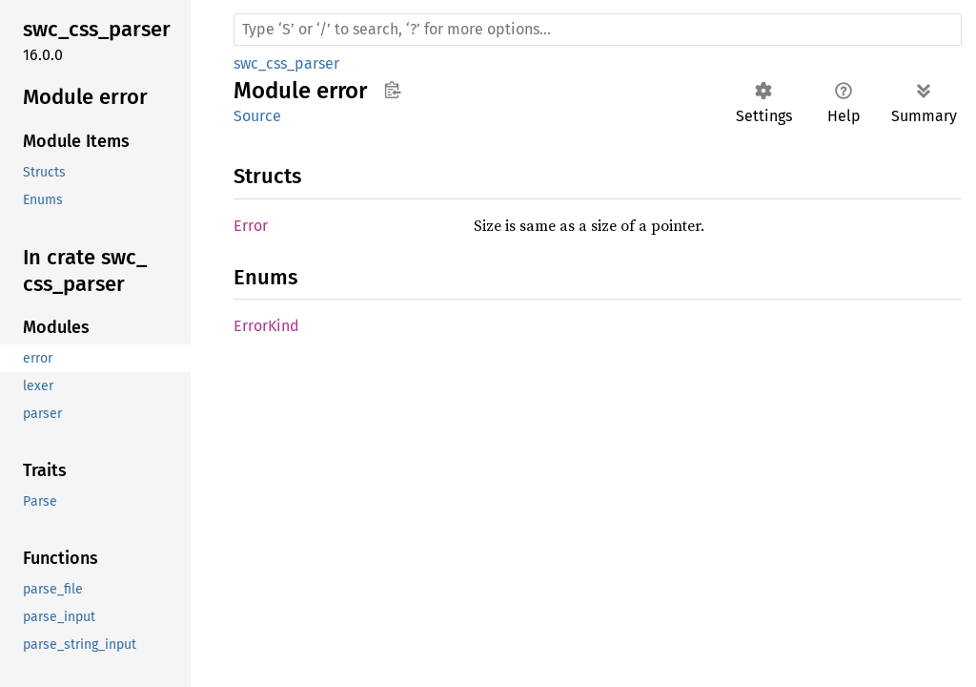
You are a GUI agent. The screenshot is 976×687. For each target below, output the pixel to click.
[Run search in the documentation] (598, 29)
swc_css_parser (286, 63)
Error (251, 226)
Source (257, 116)
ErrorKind (266, 326)
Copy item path (392, 89)
